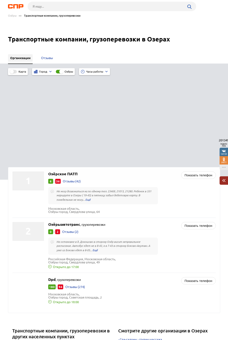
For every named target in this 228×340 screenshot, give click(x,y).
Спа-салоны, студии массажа (141, 251)
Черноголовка (24, 272)
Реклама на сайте (71, 324)
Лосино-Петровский (29, 257)
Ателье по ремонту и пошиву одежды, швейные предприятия (165, 266)
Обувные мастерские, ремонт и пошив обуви (153, 272)
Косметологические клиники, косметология (152, 261)
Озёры (12, 15)
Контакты (102, 324)
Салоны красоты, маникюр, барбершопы (150, 256)
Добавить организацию (201, 324)
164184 (224, 154)
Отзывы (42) (72, 93)
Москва (19, 278)
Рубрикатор (16, 324)
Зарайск (20, 262)
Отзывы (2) (70, 143)
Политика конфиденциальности (64, 336)
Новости (41, 324)
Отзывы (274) (75, 198)
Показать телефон (198, 87)
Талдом (19, 267)
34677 (224, 162)
